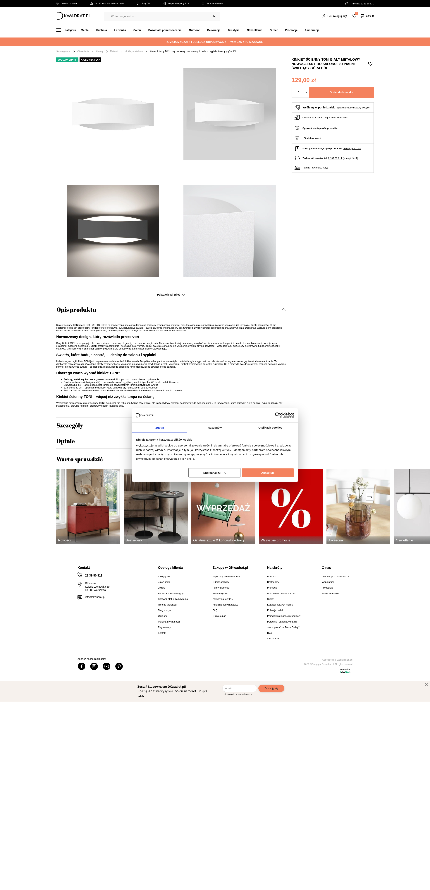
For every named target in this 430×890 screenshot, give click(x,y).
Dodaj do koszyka (341, 92)
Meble (85, 30)
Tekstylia (233, 30)
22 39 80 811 (367, 3)
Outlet (274, 30)
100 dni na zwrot (66, 3)
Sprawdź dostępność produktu (320, 128)
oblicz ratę (321, 167)
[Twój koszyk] (367, 16)
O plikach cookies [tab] (270, 427)
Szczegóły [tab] (215, 427)
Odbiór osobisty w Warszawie (107, 3)
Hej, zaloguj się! (337, 16)
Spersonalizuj (214, 472)
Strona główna (63, 51)
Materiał (114, 51)
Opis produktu (76, 309)
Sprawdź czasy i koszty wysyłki (352, 107)
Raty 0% (143, 3)
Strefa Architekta (212, 3)
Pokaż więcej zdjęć (171, 294)
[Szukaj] (214, 16)
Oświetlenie (254, 30)
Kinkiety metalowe (134, 51)
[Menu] (68, 30)
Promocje (291, 30)
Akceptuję (268, 472)
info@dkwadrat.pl (95, 597)
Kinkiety (99, 51)
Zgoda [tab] (159, 427)
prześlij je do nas (352, 148)
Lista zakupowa (356, 13)
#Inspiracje (312, 30)
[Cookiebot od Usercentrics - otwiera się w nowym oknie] (278, 415)
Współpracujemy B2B (176, 3)
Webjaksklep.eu (345, 660)
